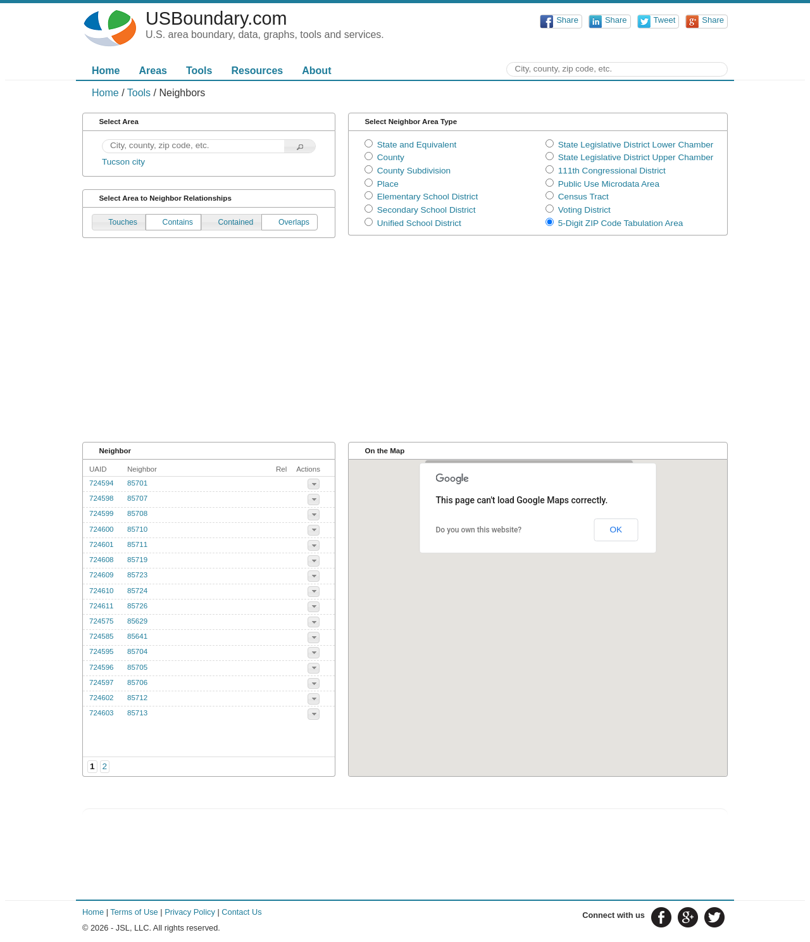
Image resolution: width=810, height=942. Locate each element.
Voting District (584, 210)
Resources (257, 70)
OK (615, 529)
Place (388, 184)
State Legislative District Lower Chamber (636, 144)
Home (106, 70)
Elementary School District (427, 196)
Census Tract (583, 196)
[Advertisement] (405, 345)
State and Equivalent (416, 144)
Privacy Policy (190, 912)
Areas (152, 70)
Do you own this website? (479, 529)
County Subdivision (414, 170)
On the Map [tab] (378, 451)
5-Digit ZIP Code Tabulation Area (620, 223)
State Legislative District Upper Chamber (636, 157)
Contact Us (241, 912)
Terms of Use (134, 912)
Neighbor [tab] (109, 451)
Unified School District (419, 223)
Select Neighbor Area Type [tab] (404, 121)
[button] (300, 146)
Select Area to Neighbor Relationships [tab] (159, 199)
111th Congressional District (612, 170)
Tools (199, 70)
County (390, 157)
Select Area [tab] (113, 121)
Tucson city (123, 161)
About (316, 70)
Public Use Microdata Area (608, 184)
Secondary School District (426, 210)
